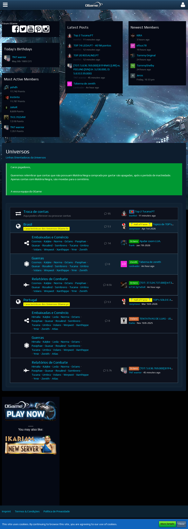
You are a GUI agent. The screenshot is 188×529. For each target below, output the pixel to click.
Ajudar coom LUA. (150, 241)
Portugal (30, 300)
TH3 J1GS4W (18, 117)
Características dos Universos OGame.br (46, 228)
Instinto (15, 97)
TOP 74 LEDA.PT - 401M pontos (92, 45)
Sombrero (61, 245)
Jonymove (134, 228)
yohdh (13, 87)
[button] (5, 5)
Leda (56, 316)
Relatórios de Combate (50, 279)
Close (181, 524)
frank (132, 245)
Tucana (73, 245)
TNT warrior (19, 57)
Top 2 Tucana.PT (83, 35)
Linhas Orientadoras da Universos (26, 157)
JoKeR (13, 107)
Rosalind (47, 245)
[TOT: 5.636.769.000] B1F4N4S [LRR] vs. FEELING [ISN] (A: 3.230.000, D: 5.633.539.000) (96, 69)
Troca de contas (36, 211)
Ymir (74, 249)
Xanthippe (63, 249)
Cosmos (37, 241)
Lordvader (78, 87)
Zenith (83, 249)
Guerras (38, 258)
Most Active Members (21, 79)
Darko (132, 323)
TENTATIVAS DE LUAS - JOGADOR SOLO (162, 318)
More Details (167, 524)
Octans (69, 241)
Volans (37, 249)
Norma (58, 241)
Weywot (49, 249)
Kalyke (48, 241)
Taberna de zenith (84, 83)
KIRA (139, 35)
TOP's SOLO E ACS (163, 299)
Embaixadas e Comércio (50, 237)
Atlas (55, 328)
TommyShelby (145, 65)
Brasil (27, 224)
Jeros (140, 75)
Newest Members (144, 27)
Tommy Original (146, 55)
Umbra (84, 245)
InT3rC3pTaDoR (137, 287)
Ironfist (77, 39)
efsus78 (142, 45)
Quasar (36, 245)
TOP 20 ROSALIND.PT (86, 55)
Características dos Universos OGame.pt (46, 304)
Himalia (36, 316)
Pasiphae (80, 241)
